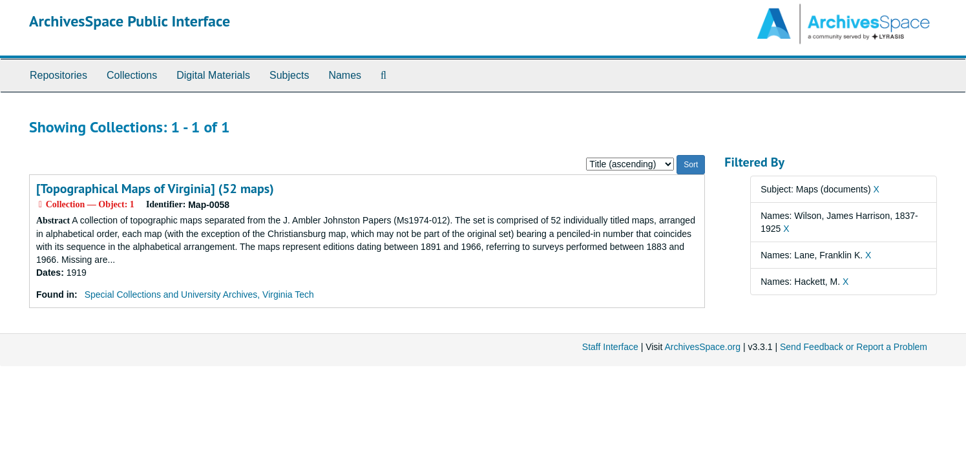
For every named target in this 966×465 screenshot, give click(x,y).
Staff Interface (610, 347)
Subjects (289, 75)
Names (344, 75)
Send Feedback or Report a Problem (853, 347)
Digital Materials (213, 75)
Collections (132, 75)
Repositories (58, 75)
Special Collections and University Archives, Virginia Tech (199, 294)
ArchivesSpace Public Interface (129, 21)
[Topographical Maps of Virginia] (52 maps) (155, 188)
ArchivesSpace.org (702, 347)
